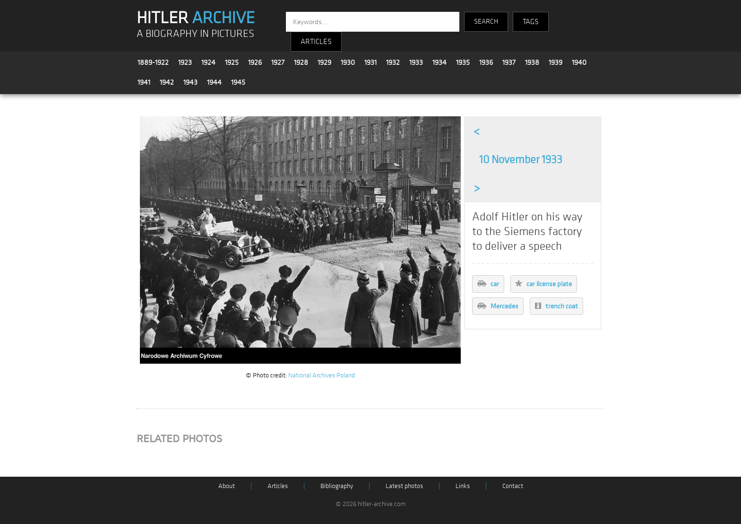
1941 (144, 82)
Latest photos (404, 485)
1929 (324, 62)
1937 (509, 62)
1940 (579, 62)
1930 (348, 62)
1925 (232, 62)
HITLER (196, 18)
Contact (512, 485)
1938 (532, 62)
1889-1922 (153, 62)
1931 (370, 62)
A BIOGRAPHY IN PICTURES (195, 33)
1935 (463, 62)
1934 (439, 62)
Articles (277, 485)
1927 (277, 62)
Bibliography (336, 485)
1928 (301, 62)
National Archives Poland (321, 375)
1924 (208, 62)
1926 (255, 62)
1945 (238, 82)
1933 (416, 62)
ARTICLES (316, 41)
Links (463, 485)
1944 (214, 82)
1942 (167, 82)
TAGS (531, 21)
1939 (555, 62)
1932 (393, 62)
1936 (486, 62)
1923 (185, 62)
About (226, 485)
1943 (190, 82)
